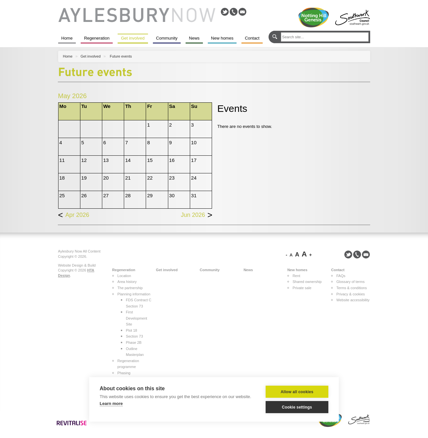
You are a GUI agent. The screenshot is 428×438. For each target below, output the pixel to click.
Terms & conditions (351, 288)
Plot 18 (131, 330)
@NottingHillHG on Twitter (225, 12)
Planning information (133, 294)
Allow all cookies (297, 392)
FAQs (340, 276)
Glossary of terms (350, 282)
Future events (121, 56)
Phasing (123, 373)
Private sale (301, 288)
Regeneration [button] (123, 270)
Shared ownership (306, 282)
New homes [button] (297, 270)
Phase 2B (133, 342)
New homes (222, 38)
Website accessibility (353, 300)
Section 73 (134, 336)
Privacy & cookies (350, 294)
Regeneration (96, 38)
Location (124, 276)
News (194, 38)
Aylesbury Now (136, 15)
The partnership (129, 288)
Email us (242, 12)
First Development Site (136, 318)
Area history (127, 282)
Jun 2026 (197, 212)
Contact (252, 38)
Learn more (111, 403)
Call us (234, 12)
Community (167, 38)
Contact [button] (337, 270)
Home (67, 38)
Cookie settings (297, 407)
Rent (296, 276)
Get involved (132, 38)
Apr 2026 (73, 212)
